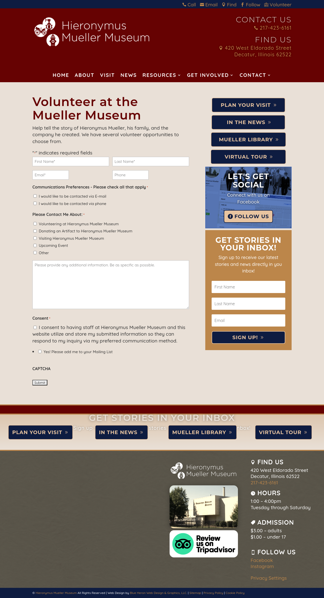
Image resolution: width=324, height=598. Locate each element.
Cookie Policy (235, 593)
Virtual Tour (246, 157)
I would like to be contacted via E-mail (72, 196)
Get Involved (208, 75)
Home (61, 75)
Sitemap (195, 593)
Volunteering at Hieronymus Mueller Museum (79, 223)
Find (230, 5)
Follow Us (251, 216)
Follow (251, 5)
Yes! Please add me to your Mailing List (78, 351)
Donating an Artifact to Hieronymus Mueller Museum (85, 231)
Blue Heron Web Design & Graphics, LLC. (158, 593)
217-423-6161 (273, 28)
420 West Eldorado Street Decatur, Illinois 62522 (255, 51)
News (128, 75)
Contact (252, 75)
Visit (107, 75)
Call (190, 5)
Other (44, 252)
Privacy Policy (213, 593)
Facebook (262, 560)
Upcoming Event (53, 245)
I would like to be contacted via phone (72, 203)
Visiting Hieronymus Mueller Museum (71, 238)
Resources (159, 75)
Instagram (262, 566)
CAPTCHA (41, 368)
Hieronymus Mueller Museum (56, 593)
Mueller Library (246, 139)
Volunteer (278, 5)
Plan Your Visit (246, 105)
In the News (246, 122)
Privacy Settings (269, 578)
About (84, 75)
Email (210, 5)
